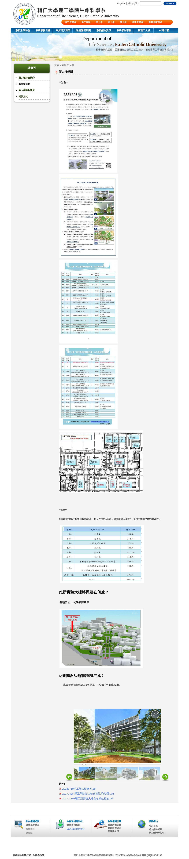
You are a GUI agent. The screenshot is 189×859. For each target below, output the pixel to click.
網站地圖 (132, 3)
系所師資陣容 (63, 30)
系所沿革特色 (22, 30)
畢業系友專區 (155, 22)
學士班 (99, 22)
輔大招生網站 (155, 829)
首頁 (56, 65)
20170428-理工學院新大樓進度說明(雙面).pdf (88, 793)
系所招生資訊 (103, 30)
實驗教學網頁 (114, 828)
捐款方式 (23, 96)
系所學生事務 (124, 30)
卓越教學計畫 (114, 825)
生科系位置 (38, 855)
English (121, 3)
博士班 (123, 22)
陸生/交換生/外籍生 (74, 27)
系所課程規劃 (83, 30)
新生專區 (86, 22)
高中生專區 (70, 22)
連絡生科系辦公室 (22, 855)
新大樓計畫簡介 (27, 77)
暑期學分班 (113, 831)
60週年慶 (164, 30)
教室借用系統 (73, 825)
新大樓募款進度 (27, 90)
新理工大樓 (144, 30)
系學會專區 (137, 22)
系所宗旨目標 (43, 30)
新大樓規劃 (24, 84)
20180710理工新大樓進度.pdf (79, 788)
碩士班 (111, 22)
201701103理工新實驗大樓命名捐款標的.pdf (87, 798)
